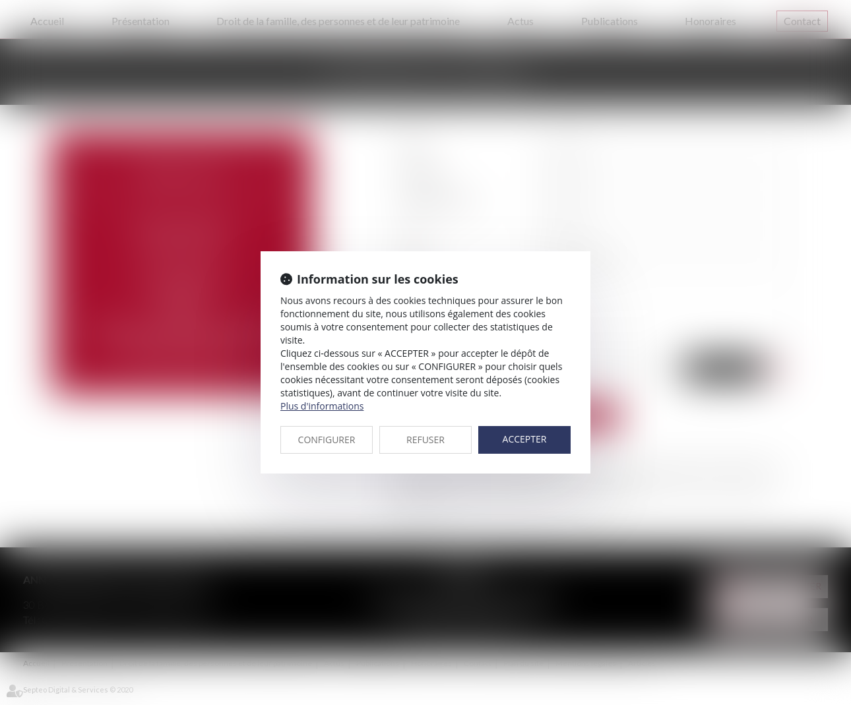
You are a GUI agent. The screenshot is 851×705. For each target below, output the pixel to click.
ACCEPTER (525, 439)
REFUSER (425, 439)
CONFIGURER (327, 439)
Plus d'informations (321, 406)
